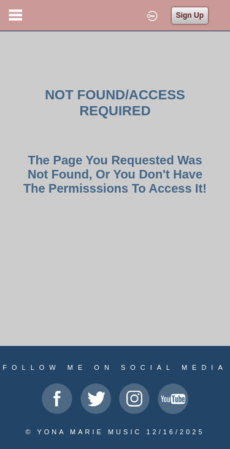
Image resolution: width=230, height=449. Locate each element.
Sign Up (190, 15)
